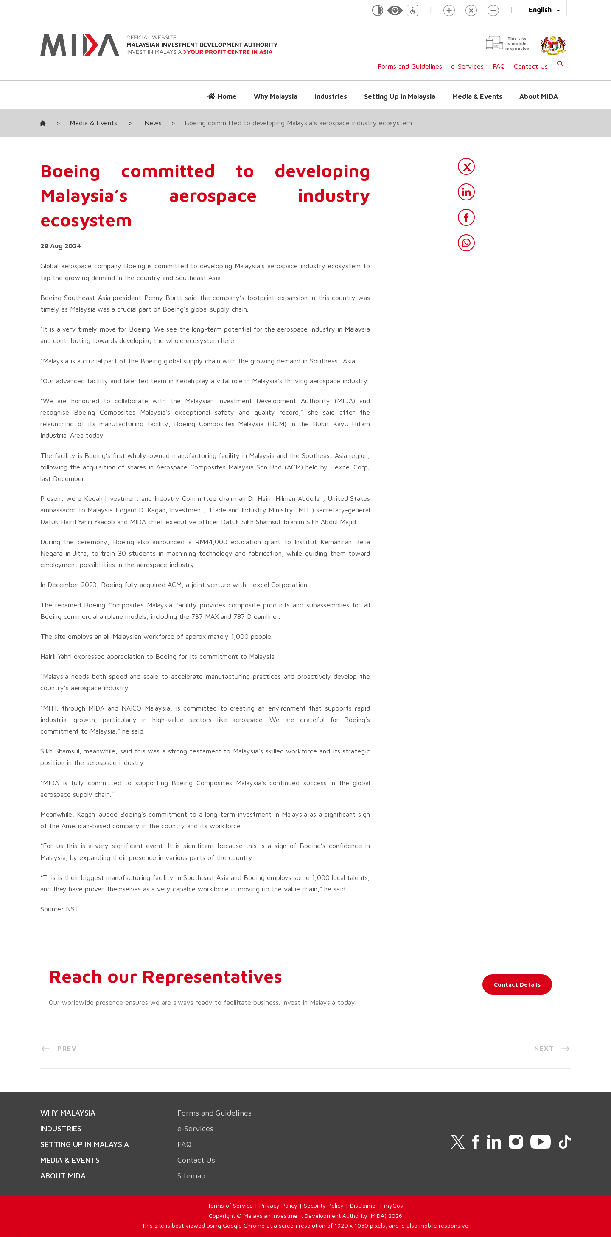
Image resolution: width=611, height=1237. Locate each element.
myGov (394, 1205)
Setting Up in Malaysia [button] (399, 96)
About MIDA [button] (538, 96)
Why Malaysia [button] (275, 96)
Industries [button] (330, 96)
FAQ (499, 66)
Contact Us (531, 66)
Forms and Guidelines (410, 66)
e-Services (467, 66)
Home (227, 96)
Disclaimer (364, 1205)
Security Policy (324, 1205)
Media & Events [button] (477, 96)
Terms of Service (230, 1205)
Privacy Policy (278, 1205)
